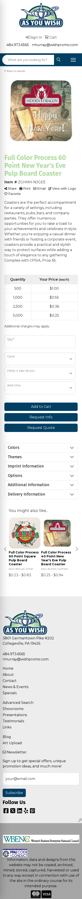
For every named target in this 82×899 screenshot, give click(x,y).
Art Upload (12, 743)
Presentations (15, 715)
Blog (7, 737)
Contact (10, 681)
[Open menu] (73, 59)
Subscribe (14, 793)
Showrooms (13, 709)
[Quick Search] (28, 60)
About (8, 674)
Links (7, 727)
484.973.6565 (17, 45)
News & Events (15, 687)
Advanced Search (18, 703)
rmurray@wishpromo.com (55, 45)
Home (8, 668)
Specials (10, 693)
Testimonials (13, 721)
